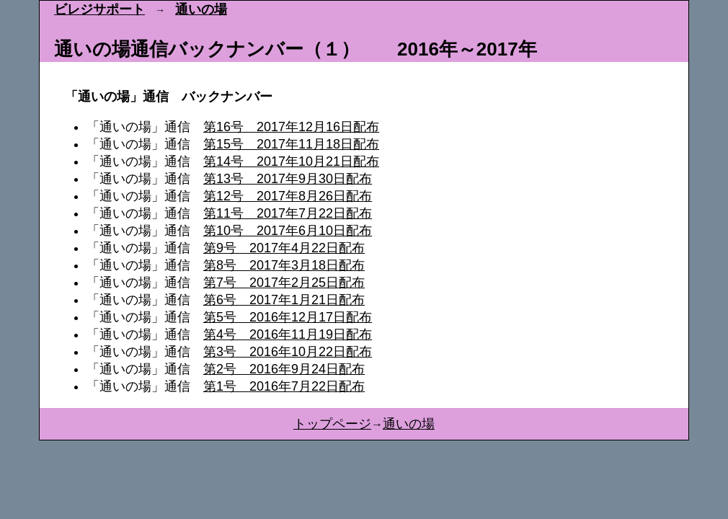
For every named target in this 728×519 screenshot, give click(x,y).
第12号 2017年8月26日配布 (287, 196)
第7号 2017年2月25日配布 (284, 282)
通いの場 (201, 9)
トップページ (332, 424)
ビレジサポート (99, 9)
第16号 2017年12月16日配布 (291, 127)
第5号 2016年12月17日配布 (287, 317)
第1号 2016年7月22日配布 (284, 386)
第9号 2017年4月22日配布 (284, 248)
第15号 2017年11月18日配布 (291, 144)
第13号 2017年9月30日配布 (287, 179)
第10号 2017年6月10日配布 (287, 230)
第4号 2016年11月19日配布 (287, 334)
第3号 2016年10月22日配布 (287, 352)
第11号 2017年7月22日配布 (287, 213)
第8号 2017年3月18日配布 (284, 265)
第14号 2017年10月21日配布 (291, 161)
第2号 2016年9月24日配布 (284, 369)
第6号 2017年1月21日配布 (284, 300)
